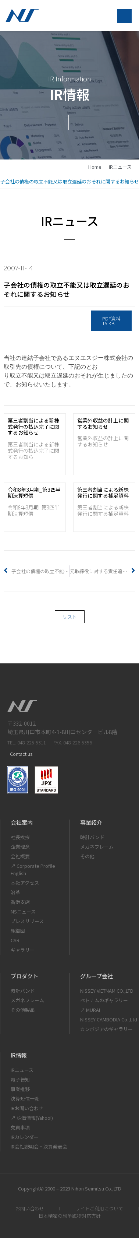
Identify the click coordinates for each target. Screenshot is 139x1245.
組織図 (18, 930)
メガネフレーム (97, 846)
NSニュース (23, 911)
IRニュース (120, 166)
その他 (87, 856)
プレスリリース (27, 921)
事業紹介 (91, 822)
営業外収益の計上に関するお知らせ (103, 423)
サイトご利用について (99, 1208)
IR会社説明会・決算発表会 (39, 1146)
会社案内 (22, 822)
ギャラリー (23, 949)
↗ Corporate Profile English (33, 869)
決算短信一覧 (25, 1098)
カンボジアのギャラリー (106, 1028)
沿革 (15, 892)
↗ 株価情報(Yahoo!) (32, 1117)
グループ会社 (96, 976)
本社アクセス (25, 882)
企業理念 (20, 846)
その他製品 (23, 1009)
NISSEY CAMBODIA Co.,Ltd (108, 1019)
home (94, 166)
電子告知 (20, 1079)
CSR (15, 940)
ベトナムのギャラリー (104, 1000)
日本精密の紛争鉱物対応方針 (70, 1215)
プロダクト (24, 976)
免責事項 (20, 1127)
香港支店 (20, 901)
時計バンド (92, 837)
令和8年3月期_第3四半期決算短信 (34, 492)
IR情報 (19, 1055)
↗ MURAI (90, 1009)
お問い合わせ (29, 1208)
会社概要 (20, 856)
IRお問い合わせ (27, 1108)
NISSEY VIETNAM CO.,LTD (106, 990)
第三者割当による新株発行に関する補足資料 (103, 492)
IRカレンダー (25, 1136)
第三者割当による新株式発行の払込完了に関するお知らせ (33, 426)
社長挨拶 (20, 837)
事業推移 (20, 1089)
